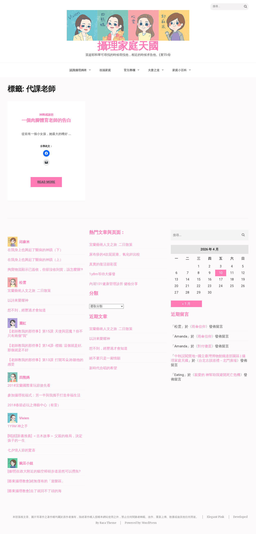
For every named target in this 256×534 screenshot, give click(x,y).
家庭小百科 (179, 70)
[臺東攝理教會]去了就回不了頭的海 (34, 491)
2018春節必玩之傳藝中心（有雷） (34, 405)
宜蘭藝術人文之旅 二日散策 (29, 290)
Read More (46, 182)
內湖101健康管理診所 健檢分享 (113, 284)
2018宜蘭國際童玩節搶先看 (29, 385)
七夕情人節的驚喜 (21, 450)
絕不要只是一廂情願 (104, 358)
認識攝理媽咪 (78, 70)
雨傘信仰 (199, 326)
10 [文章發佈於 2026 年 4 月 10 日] (221, 273)
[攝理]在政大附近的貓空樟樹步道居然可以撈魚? (44, 471)
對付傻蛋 (204, 346)
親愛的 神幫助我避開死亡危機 (217, 375)
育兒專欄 (129, 70)
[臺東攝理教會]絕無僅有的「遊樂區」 (36, 481)
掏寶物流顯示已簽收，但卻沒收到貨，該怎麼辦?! (45, 269)
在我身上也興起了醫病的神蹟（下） (35, 250)
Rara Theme (108, 523)
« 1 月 (186, 304)
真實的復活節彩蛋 (103, 264)
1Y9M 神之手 (18, 426)
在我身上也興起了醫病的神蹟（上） (35, 260)
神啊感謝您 (46, 114)
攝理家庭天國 (128, 46)
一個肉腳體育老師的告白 (46, 120)
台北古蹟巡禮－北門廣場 (218, 360)
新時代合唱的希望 (103, 368)
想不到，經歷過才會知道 (27, 310)
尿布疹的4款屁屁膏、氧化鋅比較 (114, 254)
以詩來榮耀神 (18, 300)
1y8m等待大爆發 (102, 274)
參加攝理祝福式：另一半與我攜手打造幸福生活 (44, 395)
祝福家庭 (105, 70)
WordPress (149, 523)
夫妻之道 (153, 70)
